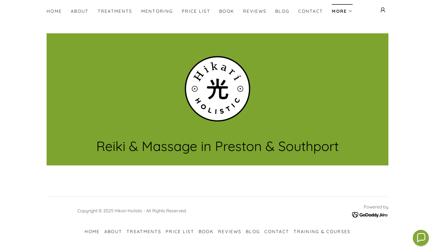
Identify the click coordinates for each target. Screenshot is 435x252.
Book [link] (226, 11)
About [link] (79, 11)
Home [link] (54, 11)
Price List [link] (196, 11)
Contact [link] (310, 11)
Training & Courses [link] (322, 231)
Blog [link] (282, 11)
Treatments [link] (115, 11)
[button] (342, 9)
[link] (217, 88)
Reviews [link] (254, 11)
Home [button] (92, 231)
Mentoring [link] (157, 11)
